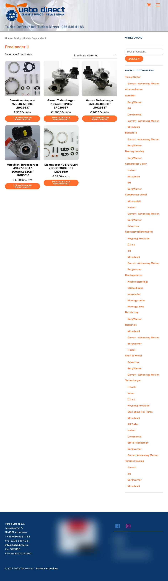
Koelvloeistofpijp (138, 281)
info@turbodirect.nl (17, 545)
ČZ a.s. (132, 244)
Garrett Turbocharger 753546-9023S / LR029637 (99, 104)
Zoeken (134, 58)
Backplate (131, 132)
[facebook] (118, 525)
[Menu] (157, 4)
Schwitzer (133, 226)
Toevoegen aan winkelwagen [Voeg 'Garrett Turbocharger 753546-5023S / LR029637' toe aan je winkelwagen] (61, 119)
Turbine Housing (134, 460)
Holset (132, 170)
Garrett (132, 467)
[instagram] (129, 525)
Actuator (130, 95)
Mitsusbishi (134, 201)
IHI (129, 108)
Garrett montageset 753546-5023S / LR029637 (22, 104)
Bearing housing (134, 151)
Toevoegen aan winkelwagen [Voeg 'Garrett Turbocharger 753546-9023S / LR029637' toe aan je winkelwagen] (100, 119)
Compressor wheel (136, 194)
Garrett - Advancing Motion (143, 83)
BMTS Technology (138, 442)
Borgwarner (135, 269)
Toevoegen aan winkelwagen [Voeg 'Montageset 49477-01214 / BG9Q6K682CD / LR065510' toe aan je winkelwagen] (61, 183)
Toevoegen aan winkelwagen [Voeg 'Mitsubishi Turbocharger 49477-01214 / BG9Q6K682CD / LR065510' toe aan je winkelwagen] (22, 186)
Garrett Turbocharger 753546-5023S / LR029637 (61, 104)
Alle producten (134, 89)
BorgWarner (135, 102)
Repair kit (131, 324)
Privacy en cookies (47, 568)
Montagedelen (133, 275)
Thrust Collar (133, 77)
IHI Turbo (133, 424)
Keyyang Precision (138, 238)
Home (8, 38)
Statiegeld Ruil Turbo (140, 411)
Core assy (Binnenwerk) (139, 231)
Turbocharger (133, 380)
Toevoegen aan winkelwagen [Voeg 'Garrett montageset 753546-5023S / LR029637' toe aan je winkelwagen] (22, 119)
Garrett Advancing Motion (143, 455)
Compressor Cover (136, 163)
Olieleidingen (135, 287)
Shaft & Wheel (133, 355)
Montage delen (136, 300)
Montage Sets (136, 306)
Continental (135, 114)
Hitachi (132, 387)
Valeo (131, 393)
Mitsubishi (134, 126)
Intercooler (134, 294)
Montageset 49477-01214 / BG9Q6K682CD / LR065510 (61, 168)
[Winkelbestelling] (94, 55)
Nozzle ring (132, 312)
